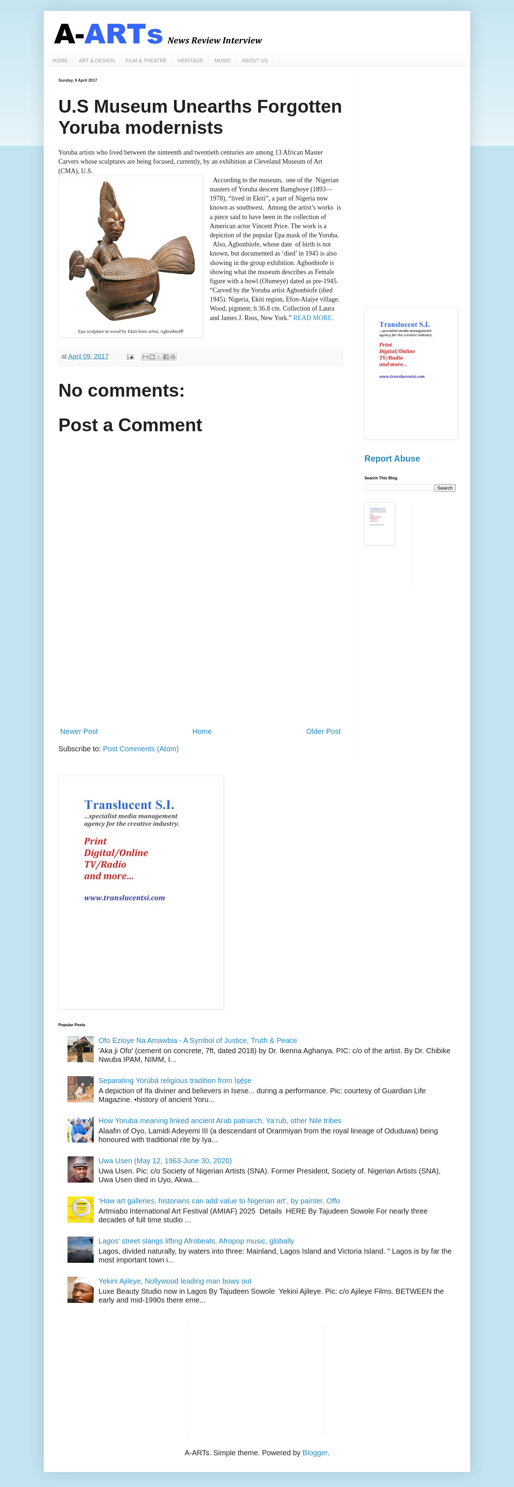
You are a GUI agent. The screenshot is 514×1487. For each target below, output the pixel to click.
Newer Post (79, 731)
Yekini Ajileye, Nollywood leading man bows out (175, 1281)
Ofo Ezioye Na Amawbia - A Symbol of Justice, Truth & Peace (197, 1040)
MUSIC (223, 60)
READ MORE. (313, 318)
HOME (60, 60)
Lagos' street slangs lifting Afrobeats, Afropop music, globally (196, 1241)
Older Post (323, 731)
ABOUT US (255, 60)
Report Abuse (392, 458)
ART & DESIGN (97, 60)
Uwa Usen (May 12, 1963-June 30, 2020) (165, 1161)
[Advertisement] (200, 661)
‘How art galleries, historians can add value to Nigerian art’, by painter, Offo (219, 1201)
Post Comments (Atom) (141, 749)
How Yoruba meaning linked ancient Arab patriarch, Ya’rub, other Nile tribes (219, 1121)
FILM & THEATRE (146, 60)
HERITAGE (191, 60)
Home (202, 731)
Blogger (314, 1453)
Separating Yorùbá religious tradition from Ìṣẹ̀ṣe (175, 1081)
